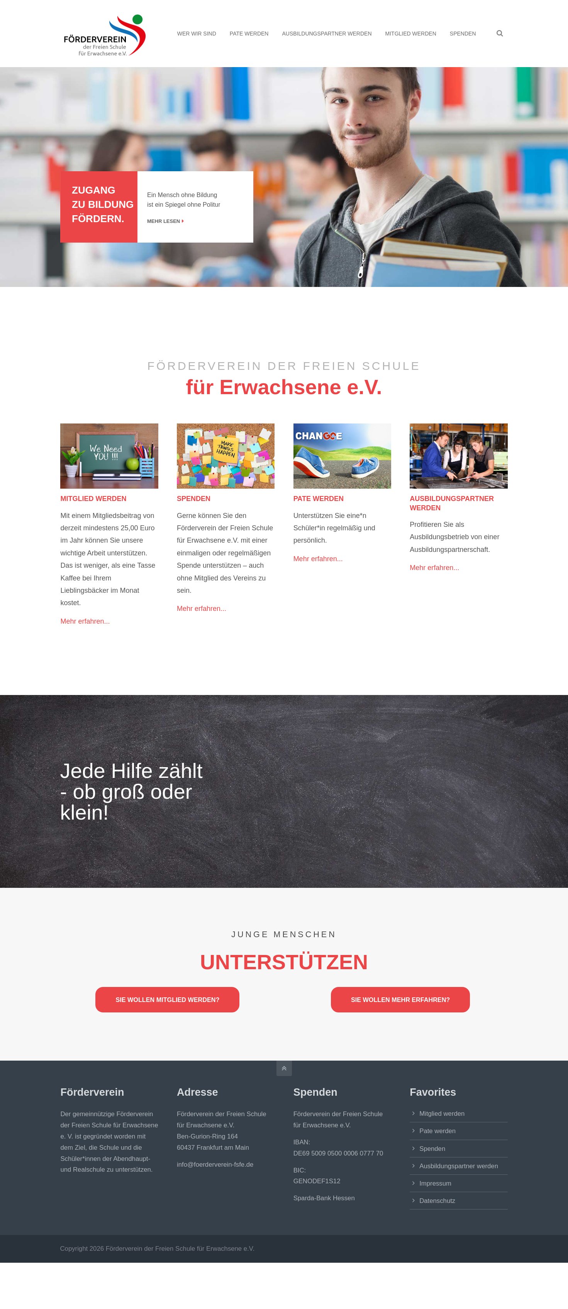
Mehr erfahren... (85, 621)
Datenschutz (437, 1200)
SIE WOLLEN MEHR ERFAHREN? (400, 999)
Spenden (432, 1148)
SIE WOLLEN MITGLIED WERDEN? (167, 999)
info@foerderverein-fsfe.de (215, 1164)
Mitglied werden (442, 1113)
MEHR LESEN (179, 221)
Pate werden (437, 1131)
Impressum (435, 1183)
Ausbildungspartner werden (458, 1166)
